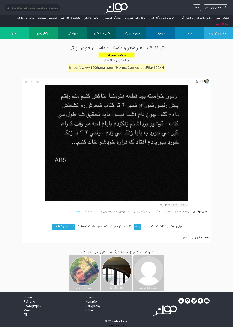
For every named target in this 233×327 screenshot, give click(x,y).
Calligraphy (92, 306)
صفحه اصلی (222, 18)
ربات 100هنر (222, 24)
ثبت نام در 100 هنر (215, 7)
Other (89, 310)
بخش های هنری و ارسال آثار (195, 18)
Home (27, 297)
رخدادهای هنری (135, 18)
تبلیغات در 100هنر (70, 18)
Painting (29, 302)
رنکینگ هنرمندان (112, 18)
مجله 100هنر (91, 18)
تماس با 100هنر (25, 18)
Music (27, 310)
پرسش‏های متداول (47, 18)
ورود (196, 7)
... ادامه (79, 211)
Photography (32, 306)
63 (183, 205)
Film (26, 315)
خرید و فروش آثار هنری (161, 18)
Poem (89, 297)
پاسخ (186, 238)
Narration (91, 302)
